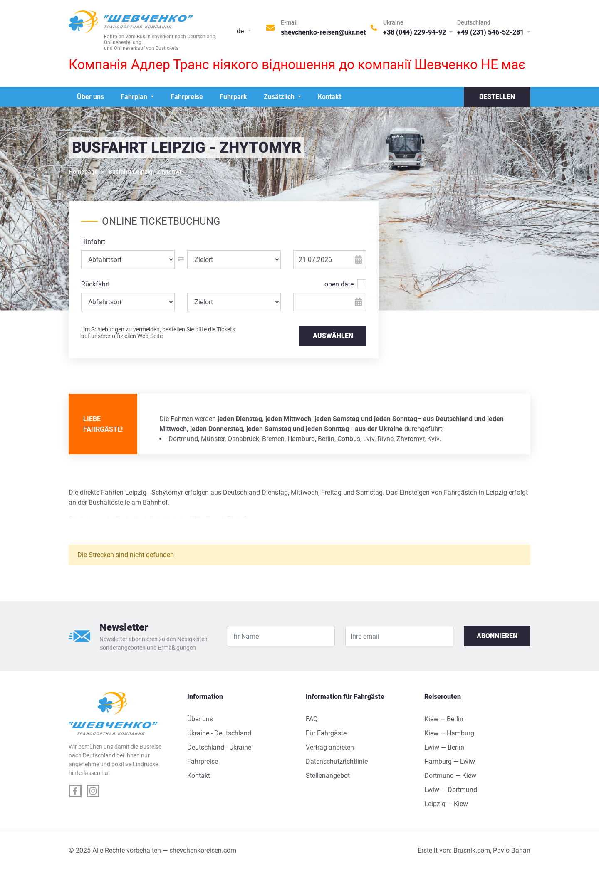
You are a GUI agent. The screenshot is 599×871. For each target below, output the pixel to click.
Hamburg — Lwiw (449, 761)
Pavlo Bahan (511, 850)
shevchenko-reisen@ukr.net (323, 32)
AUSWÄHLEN (333, 336)
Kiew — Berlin (443, 719)
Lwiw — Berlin (444, 747)
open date (339, 283)
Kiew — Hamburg (449, 733)
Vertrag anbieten (330, 747)
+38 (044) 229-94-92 (415, 32)
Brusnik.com (471, 850)
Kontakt (329, 97)
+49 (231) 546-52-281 (491, 32)
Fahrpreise (187, 97)
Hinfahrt (93, 242)
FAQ (312, 719)
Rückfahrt (95, 284)
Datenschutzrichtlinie (337, 761)
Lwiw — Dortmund (450, 790)
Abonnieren (497, 636)
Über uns (90, 97)
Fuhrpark (233, 97)
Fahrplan (135, 97)
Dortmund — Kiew (450, 776)
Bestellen (497, 97)
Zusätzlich (280, 97)
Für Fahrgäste (326, 733)
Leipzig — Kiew (446, 804)
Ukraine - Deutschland (219, 733)
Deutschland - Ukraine (219, 747)
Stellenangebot (328, 776)
